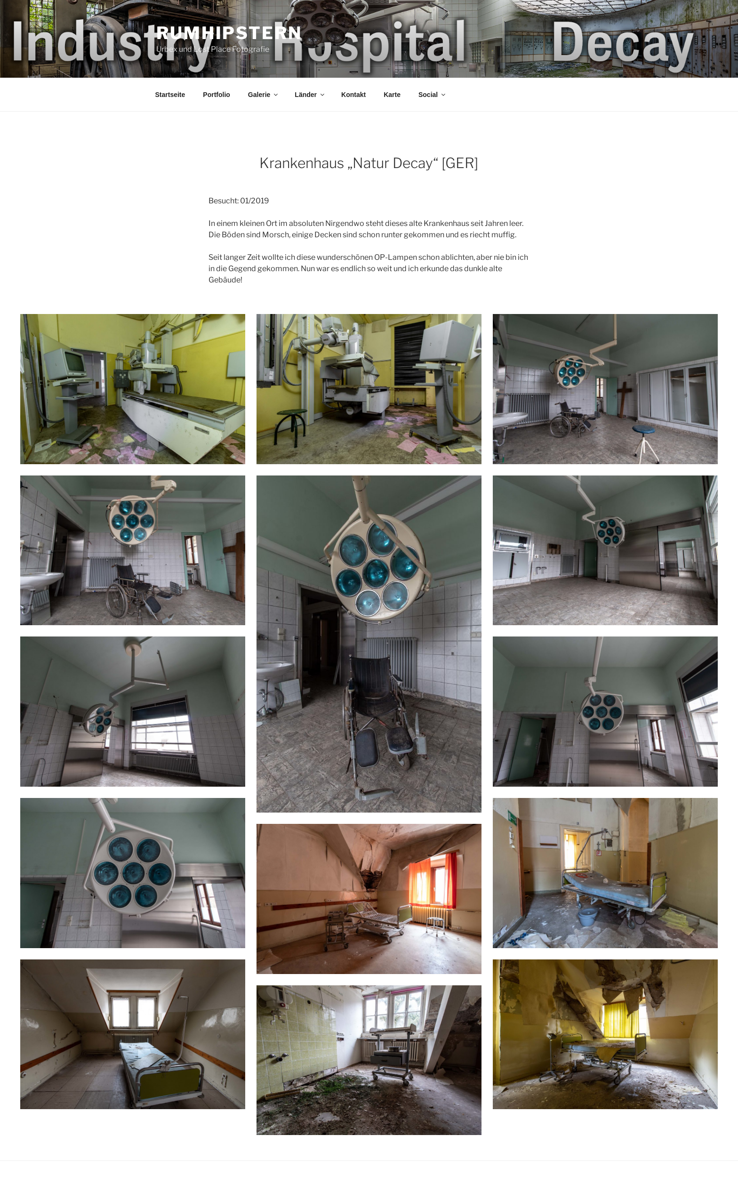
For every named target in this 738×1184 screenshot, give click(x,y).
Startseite (170, 94)
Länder (310, 94)
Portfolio (216, 94)
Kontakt (353, 94)
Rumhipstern (229, 33)
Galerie (263, 94)
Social (432, 94)
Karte (392, 94)
